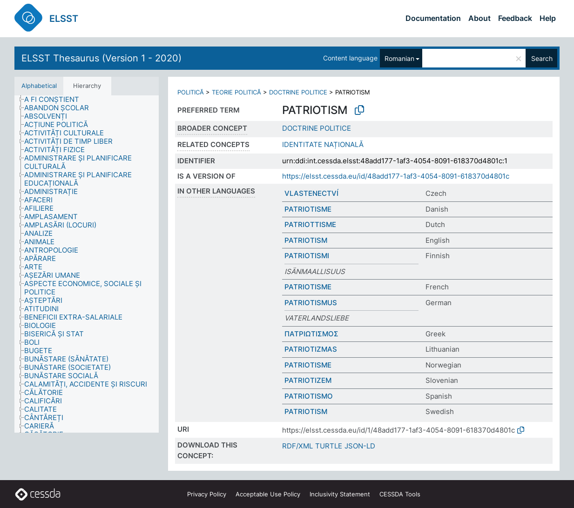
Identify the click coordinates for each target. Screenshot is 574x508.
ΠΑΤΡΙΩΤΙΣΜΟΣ (311, 333)
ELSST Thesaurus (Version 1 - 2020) (101, 58)
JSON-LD (359, 445)
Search (542, 58)
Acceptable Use (268, 494)
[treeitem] (56, 99)
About (479, 18)
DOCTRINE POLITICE (298, 92)
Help (548, 18)
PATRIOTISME (307, 209)
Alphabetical (39, 85)
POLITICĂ (190, 92)
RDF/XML (297, 445)
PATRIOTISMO (308, 396)
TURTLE (328, 445)
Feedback (515, 18)
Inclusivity (340, 494)
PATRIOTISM (305, 240)
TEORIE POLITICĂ (236, 92)
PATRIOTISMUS (310, 302)
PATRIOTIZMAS (310, 349)
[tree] (86, 264)
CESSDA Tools (399, 494)
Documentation (433, 18)
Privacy (206, 494)
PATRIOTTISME (310, 224)
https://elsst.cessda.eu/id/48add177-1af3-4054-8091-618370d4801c (395, 176)
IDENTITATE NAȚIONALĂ (323, 144)
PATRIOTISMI (306, 255)
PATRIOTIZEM (307, 380)
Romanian (399, 58)
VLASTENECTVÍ (311, 193)
